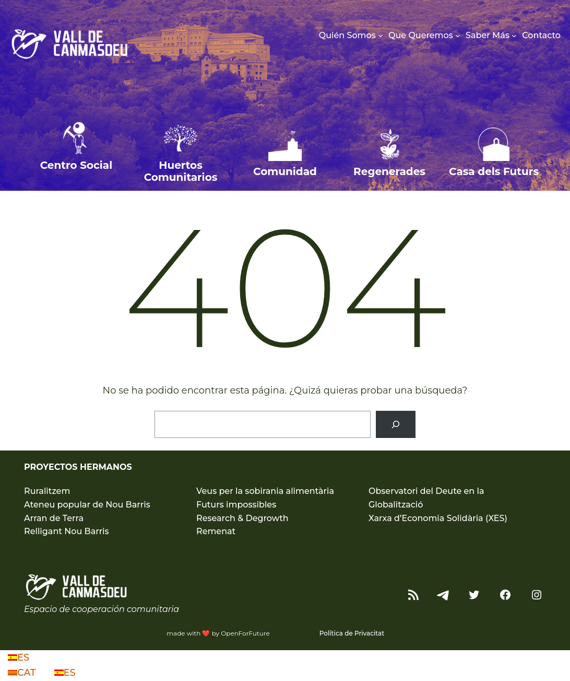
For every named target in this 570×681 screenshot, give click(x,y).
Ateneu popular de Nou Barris (87, 505)
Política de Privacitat (351, 633)
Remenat (215, 531)
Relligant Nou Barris (66, 531)
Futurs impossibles (236, 505)
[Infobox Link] (76, 153)
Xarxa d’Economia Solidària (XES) (438, 518)
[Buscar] (395, 424)
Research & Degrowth (242, 518)
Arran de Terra (54, 518)
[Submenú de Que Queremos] (457, 35)
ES (18, 657)
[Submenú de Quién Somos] (380, 35)
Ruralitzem (47, 491)
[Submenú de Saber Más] (514, 35)
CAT (23, 672)
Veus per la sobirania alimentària (265, 491)
